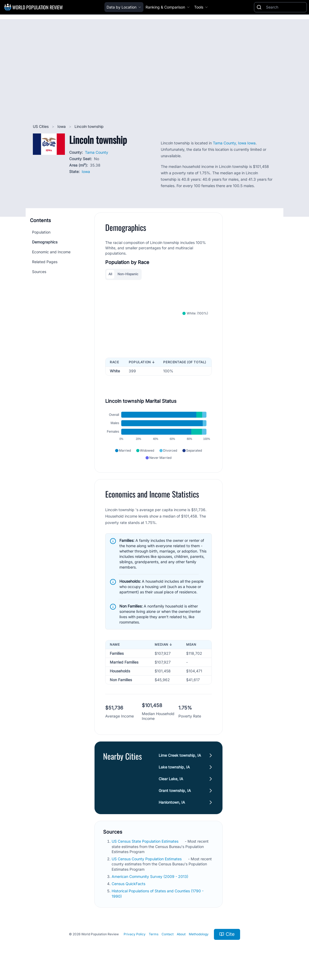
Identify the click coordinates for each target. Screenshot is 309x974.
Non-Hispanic (128, 274)
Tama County (96, 152)
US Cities (41, 126)
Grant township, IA (175, 790)
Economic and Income (51, 252)
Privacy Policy (135, 934)
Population (41, 232)
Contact (168, 934)
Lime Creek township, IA (180, 755)
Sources (39, 271)
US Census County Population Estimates (147, 859)
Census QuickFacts (129, 883)
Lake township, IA (174, 767)
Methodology (199, 934)
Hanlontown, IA (172, 802)
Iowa (62, 126)
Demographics (44, 242)
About (181, 934)
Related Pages (44, 261)
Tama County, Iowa (230, 143)
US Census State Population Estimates (145, 841)
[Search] (285, 7)
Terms (153, 934)
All (110, 274)
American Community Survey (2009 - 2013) (150, 876)
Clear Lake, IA (171, 778)
